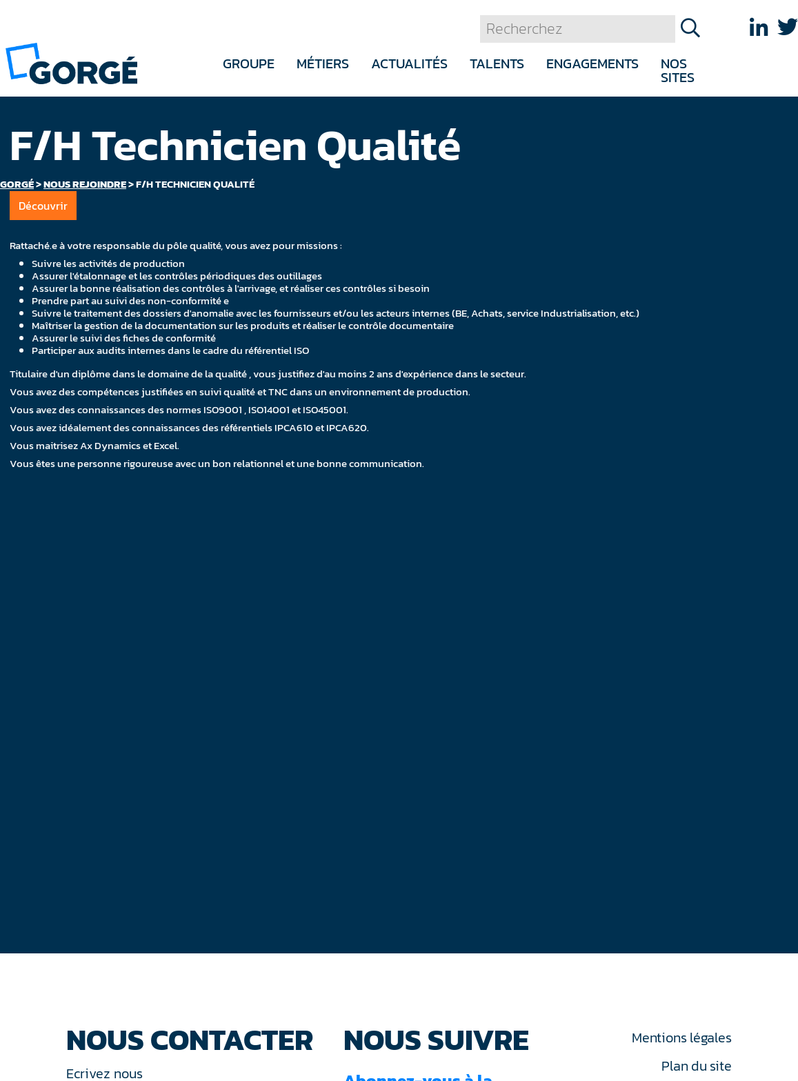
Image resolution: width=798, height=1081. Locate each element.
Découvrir (43, 205)
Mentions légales (681, 1037)
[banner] (71, 62)
